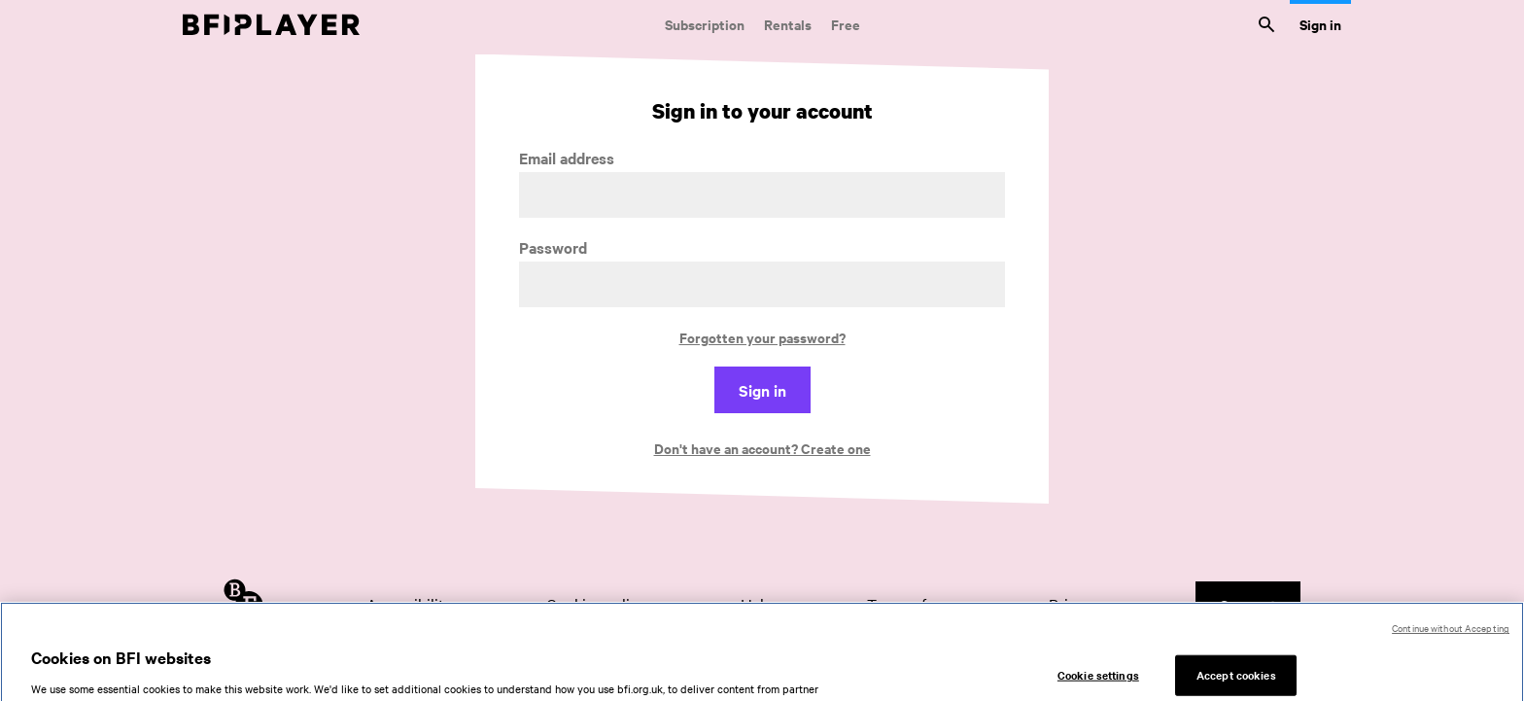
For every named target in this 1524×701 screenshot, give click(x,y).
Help (757, 603)
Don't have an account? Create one (762, 448)
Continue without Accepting (1450, 634)
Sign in (1320, 24)
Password (553, 247)
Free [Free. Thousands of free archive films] (845, 24)
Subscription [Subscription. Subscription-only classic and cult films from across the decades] (705, 24)
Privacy (1074, 603)
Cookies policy (595, 603)
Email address (566, 158)
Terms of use (910, 603)
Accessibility (409, 603)
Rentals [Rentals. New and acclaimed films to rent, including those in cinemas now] (788, 24)
